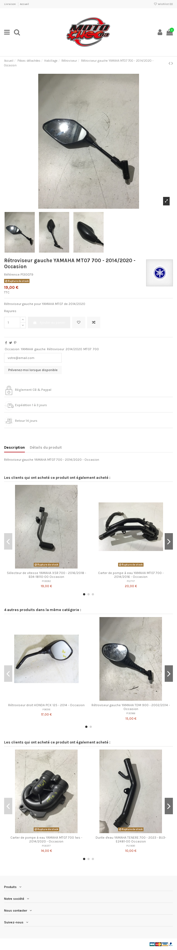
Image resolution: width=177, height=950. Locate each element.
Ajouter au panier (49, 322)
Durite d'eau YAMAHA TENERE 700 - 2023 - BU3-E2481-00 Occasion (131, 839)
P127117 (131, 581)
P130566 (130, 713)
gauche (40, 349)
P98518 (46, 709)
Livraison (10, 4)
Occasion (12, 349)
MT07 (87, 349)
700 (96, 349)
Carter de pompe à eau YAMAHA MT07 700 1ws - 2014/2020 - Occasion (46, 839)
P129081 (130, 845)
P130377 (46, 845)
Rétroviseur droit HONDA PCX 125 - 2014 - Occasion (46, 705)
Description (14, 447)
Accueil (24, 4)
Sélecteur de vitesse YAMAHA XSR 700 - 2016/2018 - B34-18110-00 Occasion (46, 575)
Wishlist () (163, 4)
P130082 (46, 581)
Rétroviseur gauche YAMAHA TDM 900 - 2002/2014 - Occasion (131, 707)
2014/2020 (74, 349)
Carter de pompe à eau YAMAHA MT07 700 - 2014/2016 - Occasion (131, 575)
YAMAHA (27, 349)
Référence (12, 274)
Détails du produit (46, 447)
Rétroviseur (55, 349)
